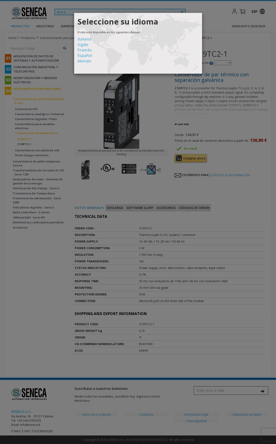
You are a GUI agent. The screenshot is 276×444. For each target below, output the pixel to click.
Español (84, 55)
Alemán (84, 61)
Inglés (82, 44)
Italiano (84, 39)
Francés (84, 49)
